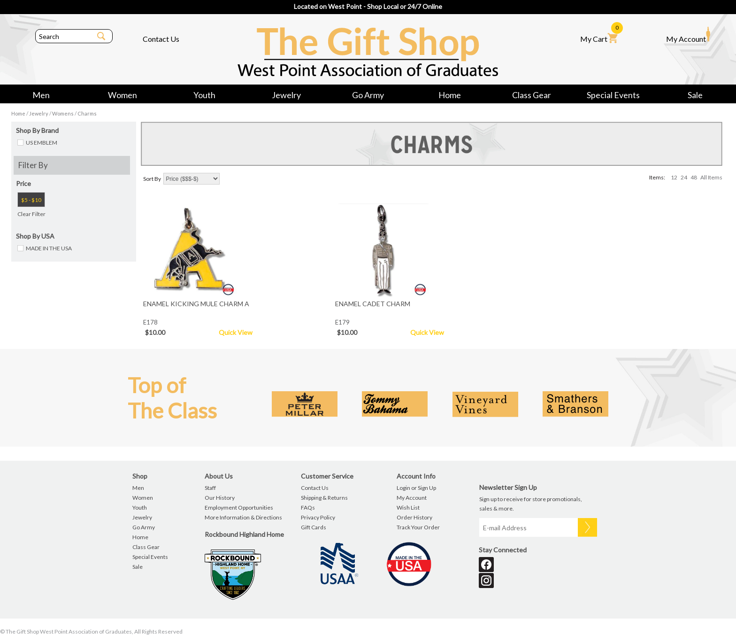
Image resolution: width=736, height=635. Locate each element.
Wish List (408, 507)
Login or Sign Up (416, 487)
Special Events (613, 95)
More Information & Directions (243, 517)
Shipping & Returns (324, 497)
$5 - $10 (31, 199)
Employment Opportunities (239, 507)
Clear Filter (31, 213)
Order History (414, 517)
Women (122, 95)
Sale (695, 95)
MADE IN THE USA (49, 248)
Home (449, 95)
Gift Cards (313, 527)
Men (41, 95)
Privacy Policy (318, 517)
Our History (220, 497)
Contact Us (161, 38)
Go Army (368, 95)
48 (693, 177)
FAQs (308, 507)
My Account (688, 34)
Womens (63, 113)
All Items (711, 177)
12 (674, 177)
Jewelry (286, 95)
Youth (204, 95)
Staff (210, 487)
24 (684, 177)
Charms (87, 113)
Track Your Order (418, 527)
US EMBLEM (41, 142)
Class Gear (531, 95)
